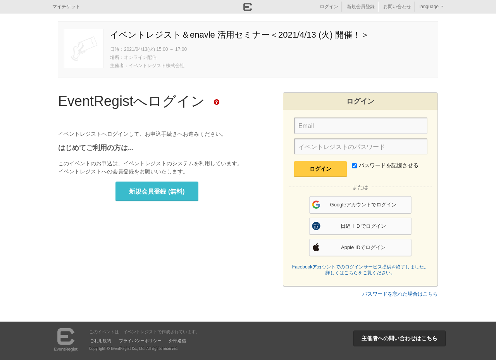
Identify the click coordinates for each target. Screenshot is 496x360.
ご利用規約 (100, 340)
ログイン (329, 6)
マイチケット (66, 6)
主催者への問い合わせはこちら (399, 338)
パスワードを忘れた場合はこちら (400, 294)
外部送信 (177, 340)
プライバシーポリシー (140, 340)
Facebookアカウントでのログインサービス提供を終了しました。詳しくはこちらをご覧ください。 (360, 270)
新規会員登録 (361, 6)
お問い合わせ (397, 6)
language (429, 6)
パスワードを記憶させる (385, 165)
